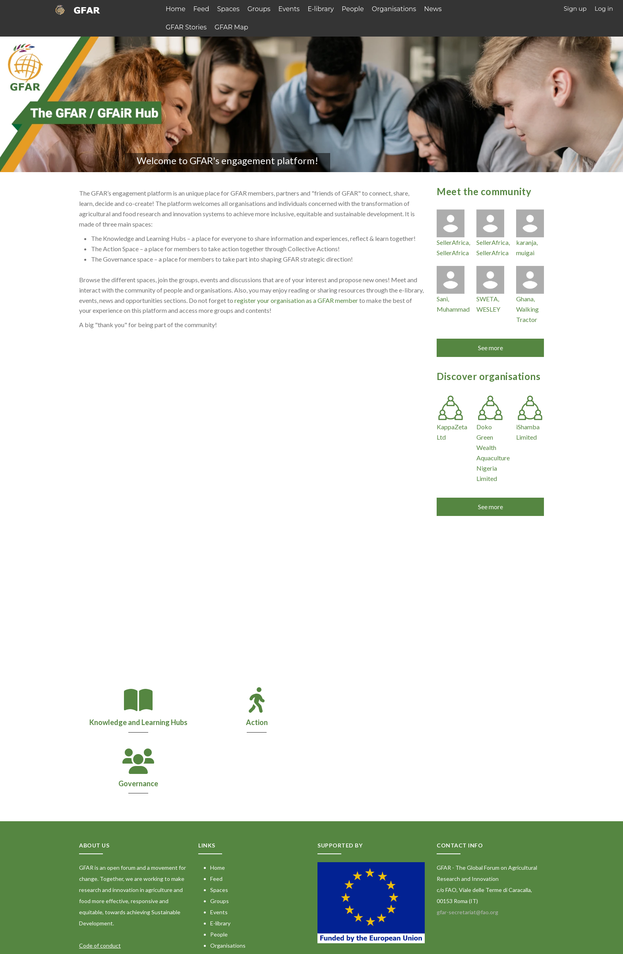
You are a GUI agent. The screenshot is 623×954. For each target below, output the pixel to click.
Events (283, 8)
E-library (314, 8)
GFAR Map (228, 26)
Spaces (225, 8)
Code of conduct (100, 883)
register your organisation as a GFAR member (296, 298)
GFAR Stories (185, 26)
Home (175, 8)
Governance (367, 721)
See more (490, 346)
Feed (199, 8)
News (420, 8)
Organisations (383, 8)
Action (252, 721)
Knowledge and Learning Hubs (136, 721)
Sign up (575, 8)
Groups (254, 8)
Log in (603, 8)
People (344, 8)
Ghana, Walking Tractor (527, 308)
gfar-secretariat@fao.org (467, 850)
